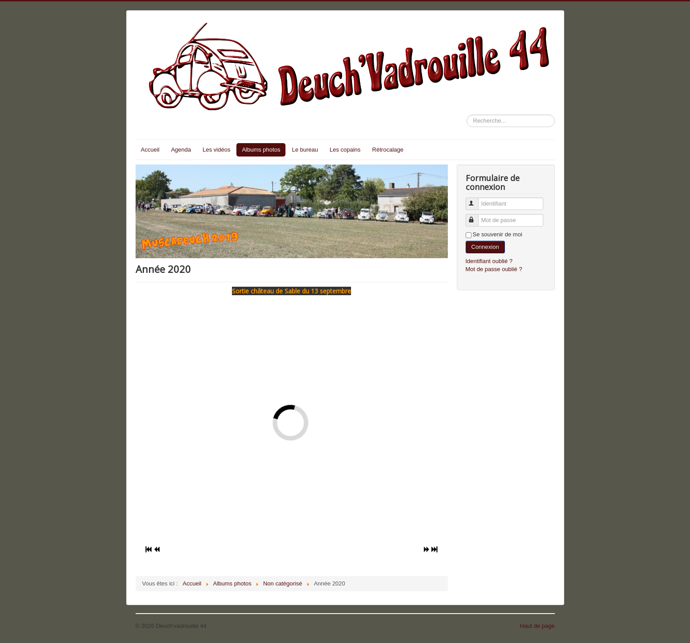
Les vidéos (216, 149)
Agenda (181, 149)
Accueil (150, 149)
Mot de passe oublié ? (494, 269)
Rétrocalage (387, 149)
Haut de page (537, 625)
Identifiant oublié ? (489, 261)
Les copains (345, 149)
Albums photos (261, 149)
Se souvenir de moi (497, 234)
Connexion (485, 246)
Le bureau (305, 149)
